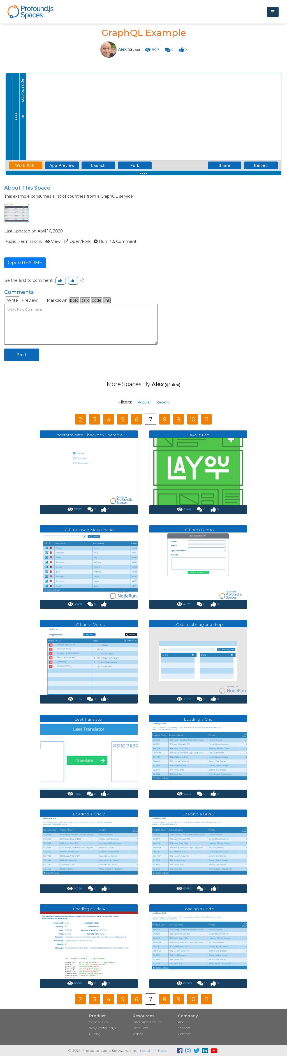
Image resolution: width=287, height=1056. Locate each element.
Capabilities (98, 1022)
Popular (144, 402)
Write (12, 300)
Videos (138, 1034)
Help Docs (140, 1028)
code (96, 300)
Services (184, 1028)
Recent (162, 402)
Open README (25, 262)
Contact (184, 1034)
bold (74, 300)
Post (22, 354)
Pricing (95, 1034)
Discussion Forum (147, 1022)
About (183, 1022)
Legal (145, 1050)
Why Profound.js (102, 1028)
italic (85, 300)
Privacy (160, 1050)
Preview (30, 300)
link (107, 300)
